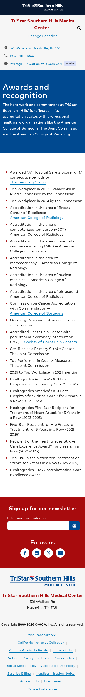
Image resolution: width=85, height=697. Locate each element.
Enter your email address (26, 517)
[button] (74, 525)
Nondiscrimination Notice (55, 673)
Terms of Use (63, 650)
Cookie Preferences (42, 688)
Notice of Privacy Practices (28, 657)
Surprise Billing (19, 673)
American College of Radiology (36, 217)
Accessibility (29, 680)
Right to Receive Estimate (28, 650)
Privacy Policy (63, 657)
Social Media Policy (21, 665)
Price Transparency (41, 634)
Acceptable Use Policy (58, 665)
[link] (24, 553)
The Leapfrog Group (28, 182)
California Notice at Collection (41, 642)
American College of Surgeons (36, 313)
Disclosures (53, 680)
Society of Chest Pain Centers (50, 341)
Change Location (43, 36)
